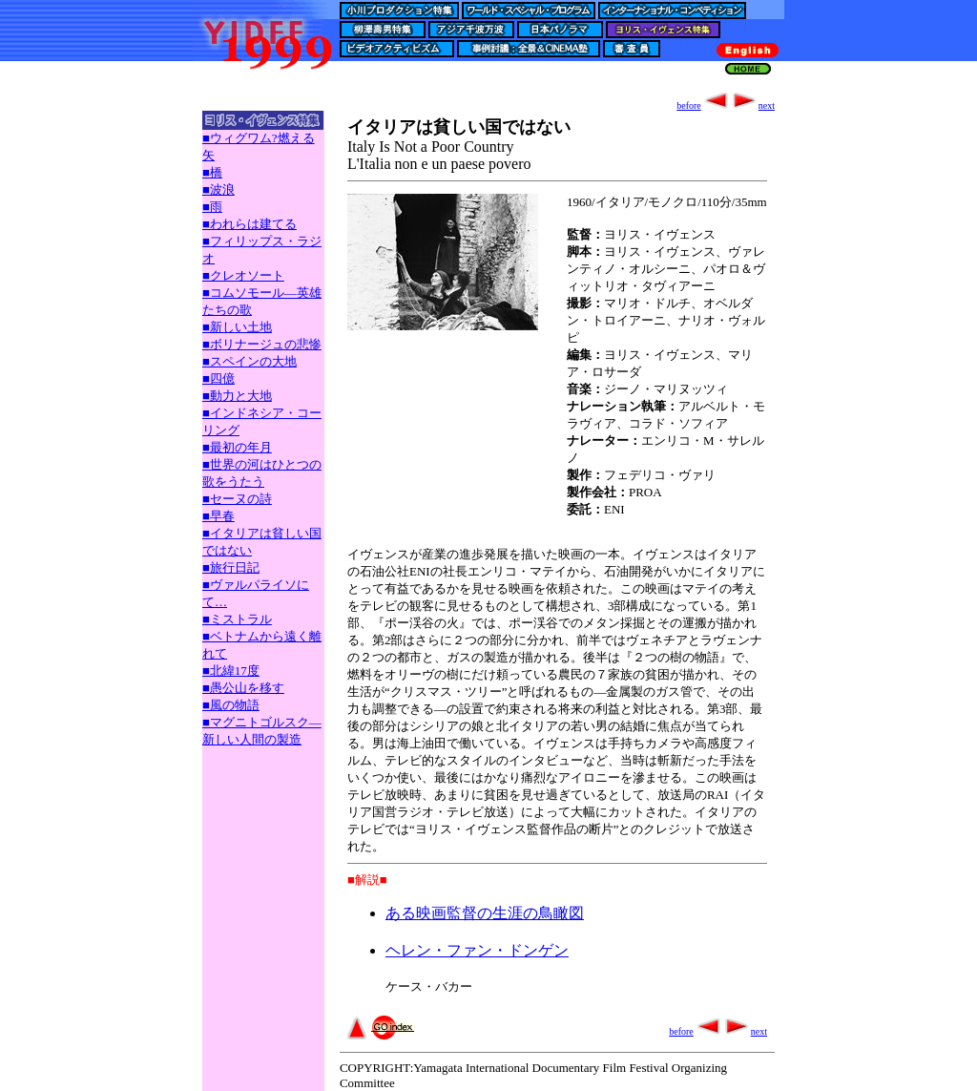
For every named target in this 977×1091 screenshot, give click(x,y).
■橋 (212, 172)
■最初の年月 (237, 447)
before (703, 105)
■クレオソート (243, 275)
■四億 (218, 378)
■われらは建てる (249, 224)
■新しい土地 (237, 327)
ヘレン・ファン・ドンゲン (477, 950)
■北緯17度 (231, 670)
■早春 (218, 516)
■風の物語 (231, 705)
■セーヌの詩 (237, 499)
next (752, 105)
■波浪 (218, 189)
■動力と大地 (237, 395)
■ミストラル (237, 619)
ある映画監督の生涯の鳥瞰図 (484, 913)
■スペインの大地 (249, 361)
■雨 (212, 206)
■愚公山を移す (243, 688)
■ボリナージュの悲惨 (262, 344)
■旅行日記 (231, 567)
